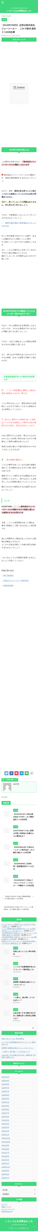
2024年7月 (5, 1088)
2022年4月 (5, 1124)
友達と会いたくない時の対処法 (13, 1039)
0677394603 (8, 576)
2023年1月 (5, 1102)
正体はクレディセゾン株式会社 (16, 581)
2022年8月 (5, 1109)
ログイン (5, 1204)
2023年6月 (5, 1095)
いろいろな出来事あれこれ (19, 11)
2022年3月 (5, 1127)
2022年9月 (5, 1106)
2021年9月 (5, 1145)
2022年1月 (5, 1135)
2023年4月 (5, 1099)
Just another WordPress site (19, 1224)
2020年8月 (5, 1174)
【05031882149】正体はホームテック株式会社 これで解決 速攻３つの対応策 (23, 850)
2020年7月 (5, 1178)
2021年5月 (5, 1160)
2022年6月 (5, 1117)
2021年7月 (5, 1153)
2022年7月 (5, 1113)
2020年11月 (6, 1167)
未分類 (5, 797)
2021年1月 (5, 1163)
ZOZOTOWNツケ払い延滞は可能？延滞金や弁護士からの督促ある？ (23, 833)
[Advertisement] (19, 62)
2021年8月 (5, 1149)
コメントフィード (8, 1209)
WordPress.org (7, 1211)
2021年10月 (6, 1142)
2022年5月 (5, 1120)
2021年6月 (5, 1156)
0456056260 (8, 586)
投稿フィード (6, 1207)
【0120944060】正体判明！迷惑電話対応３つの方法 (23, 866)
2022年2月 (5, 1131)
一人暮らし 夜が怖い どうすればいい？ (16, 1051)
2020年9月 (5, 1171)
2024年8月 (5, 1084)
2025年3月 (5, 1081)
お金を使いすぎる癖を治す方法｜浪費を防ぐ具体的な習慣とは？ (24, 1015)
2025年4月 (5, 1077)
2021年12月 (6, 1138)
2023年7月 (5, 1091)
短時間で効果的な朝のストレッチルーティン (18, 1048)
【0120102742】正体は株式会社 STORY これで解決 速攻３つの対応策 (23, 816)
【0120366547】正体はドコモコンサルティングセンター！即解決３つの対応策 (23, 883)
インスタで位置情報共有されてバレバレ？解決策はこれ (19, 1043)
